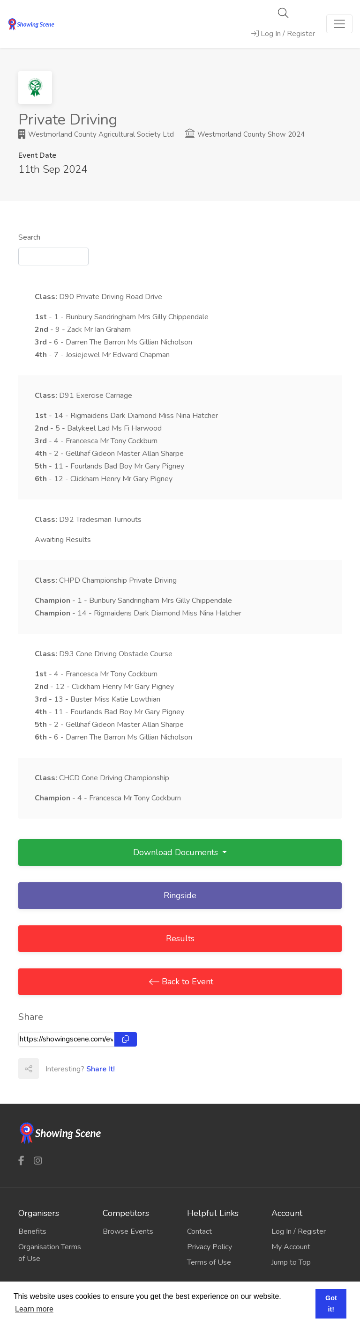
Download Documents (176, 852)
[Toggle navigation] (339, 24)
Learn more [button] (34, 1309)
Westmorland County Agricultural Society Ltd (96, 134)
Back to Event (186, 981)
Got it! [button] (331, 1303)
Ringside (180, 895)
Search (29, 237)
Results (180, 938)
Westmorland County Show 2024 (245, 134)
